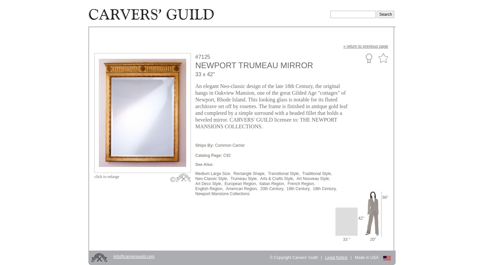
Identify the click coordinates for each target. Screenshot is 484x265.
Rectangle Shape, (250, 173)
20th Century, (272, 188)
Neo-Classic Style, (211, 178)
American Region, (242, 188)
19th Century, (299, 188)
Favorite (383, 58)
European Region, (241, 183)
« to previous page (366, 46)
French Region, (301, 183)
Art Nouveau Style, (313, 178)
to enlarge (106, 176)
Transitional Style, (284, 173)
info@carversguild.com (133, 256)
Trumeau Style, (244, 178)
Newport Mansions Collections (222, 193)
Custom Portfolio (369, 58)
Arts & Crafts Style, (277, 178)
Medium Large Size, (213, 173)
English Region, (209, 188)
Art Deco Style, (208, 183)
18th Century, (325, 188)
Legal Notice (336, 257)
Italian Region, (272, 183)
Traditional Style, (317, 173)
